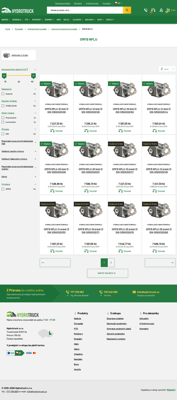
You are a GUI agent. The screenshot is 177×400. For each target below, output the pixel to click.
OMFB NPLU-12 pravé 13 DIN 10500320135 (158, 170)
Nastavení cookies (116, 339)
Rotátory (37, 20)
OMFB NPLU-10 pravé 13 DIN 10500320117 (124, 170)
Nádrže (6, 20)
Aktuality (78, 3)
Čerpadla (17, 20)
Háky (59, 20)
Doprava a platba (62, 3)
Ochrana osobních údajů (119, 329)
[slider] (4, 75)
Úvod (7, 29)
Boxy (101, 20)
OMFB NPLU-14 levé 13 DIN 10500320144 (158, 110)
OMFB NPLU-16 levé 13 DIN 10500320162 (124, 110)
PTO (27, 20)
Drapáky (49, 20)
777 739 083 (12, 391)
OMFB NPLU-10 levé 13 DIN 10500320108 (56, 110)
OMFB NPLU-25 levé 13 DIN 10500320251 (91, 170)
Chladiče (78, 20)
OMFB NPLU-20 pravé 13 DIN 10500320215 (124, 230)
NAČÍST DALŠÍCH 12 (107, 273)
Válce (67, 20)
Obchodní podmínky (117, 323)
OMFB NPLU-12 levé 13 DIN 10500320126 (90, 110)
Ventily (110, 20)
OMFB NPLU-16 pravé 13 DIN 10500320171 (90, 230)
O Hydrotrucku (92, 3)
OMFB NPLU (87, 29)
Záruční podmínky (116, 334)
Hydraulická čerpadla (37, 29)
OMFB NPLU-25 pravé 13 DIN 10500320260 (159, 230)
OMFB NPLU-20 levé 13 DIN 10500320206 (56, 170)
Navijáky (90, 20)
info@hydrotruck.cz (37, 391)
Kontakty (107, 3)
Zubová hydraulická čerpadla (64, 29)
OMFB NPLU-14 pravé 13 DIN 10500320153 (56, 230)
